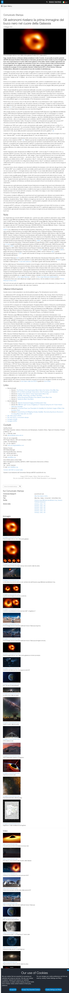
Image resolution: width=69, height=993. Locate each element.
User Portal (58, 2)
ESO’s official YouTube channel (46, 258)
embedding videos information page (41, 264)
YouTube (4, 258)
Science (51, 2)
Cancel (16, 342)
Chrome (8, 302)
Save (6, 342)
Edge (7, 304)
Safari (7, 307)
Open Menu (6, 6)
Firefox (7, 305)
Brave (7, 300)
